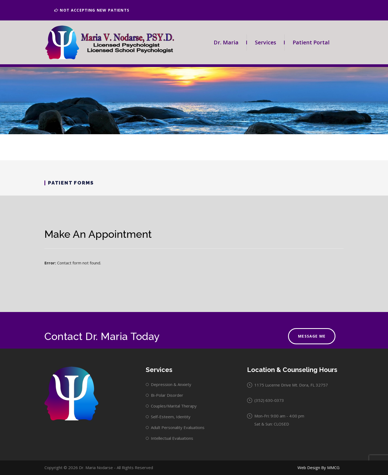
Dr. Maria (230, 42)
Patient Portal (311, 42)
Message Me (311, 336)
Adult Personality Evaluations (178, 427)
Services (269, 42)
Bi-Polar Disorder (167, 395)
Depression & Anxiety (171, 384)
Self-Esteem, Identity (170, 416)
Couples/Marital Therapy (174, 406)
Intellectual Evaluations (172, 438)
